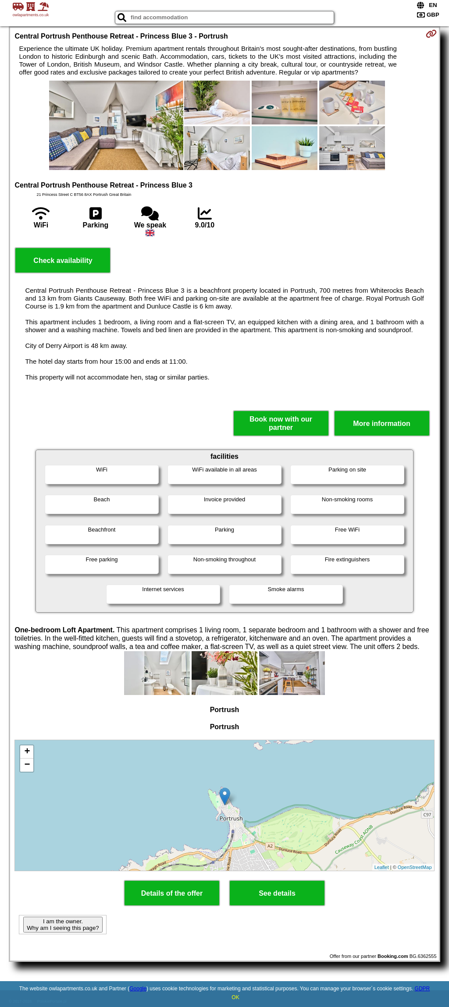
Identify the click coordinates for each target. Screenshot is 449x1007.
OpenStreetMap (415, 867)
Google (137, 989)
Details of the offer (172, 893)
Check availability (62, 260)
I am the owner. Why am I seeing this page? (63, 924)
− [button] (27, 765)
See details (277, 893)
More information (381, 423)
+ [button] (27, 752)
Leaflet (381, 867)
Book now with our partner (280, 423)
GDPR (422, 989)
